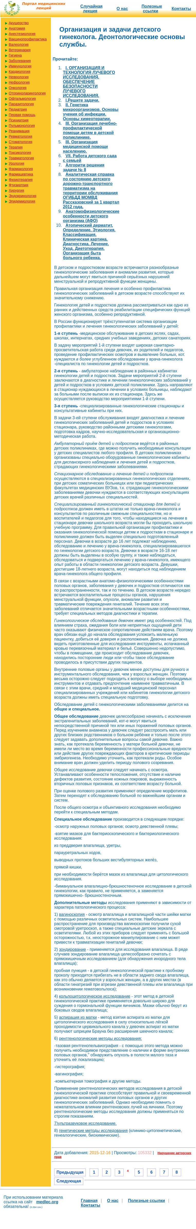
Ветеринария (20, 50)
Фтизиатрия (18, 185)
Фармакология (21, 169)
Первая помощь (22, 115)
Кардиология (19, 71)
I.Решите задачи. (82, 100)
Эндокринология (22, 196)
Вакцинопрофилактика (28, 39)
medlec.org (47, 1202)
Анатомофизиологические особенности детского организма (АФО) (91, 216)
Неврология (19, 77)
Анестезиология (22, 34)
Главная (89, 1200)
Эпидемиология (22, 201)
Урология (16, 163)
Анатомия (17, 28)
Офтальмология (22, 98)
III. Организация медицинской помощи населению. (85, 146)
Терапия (16, 147)
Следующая (69, 1181)
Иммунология (20, 66)
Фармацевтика (21, 174)
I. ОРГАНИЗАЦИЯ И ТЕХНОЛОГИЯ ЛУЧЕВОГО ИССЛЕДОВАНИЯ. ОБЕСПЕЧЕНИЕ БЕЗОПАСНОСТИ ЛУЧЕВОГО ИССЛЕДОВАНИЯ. (89, 82)
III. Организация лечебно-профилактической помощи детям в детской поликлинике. (90, 130)
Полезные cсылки (152, 8)
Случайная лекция (91, 8)
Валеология (19, 44)
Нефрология (19, 82)
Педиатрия (18, 109)
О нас (122, 8)
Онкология (17, 88)
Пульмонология (22, 126)
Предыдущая (70, 1172)
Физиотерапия (21, 180)
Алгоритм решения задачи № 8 (83, 167)
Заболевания (20, 61)
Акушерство (19, 23)
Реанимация (19, 131)
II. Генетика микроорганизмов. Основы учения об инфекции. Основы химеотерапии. (90, 112)
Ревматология (20, 136)
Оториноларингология (27, 93)
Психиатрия (19, 120)
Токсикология (20, 153)
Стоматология (20, 142)
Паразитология (21, 104)
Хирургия (16, 190)
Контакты (181, 8)
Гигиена (15, 55)
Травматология (21, 158)
